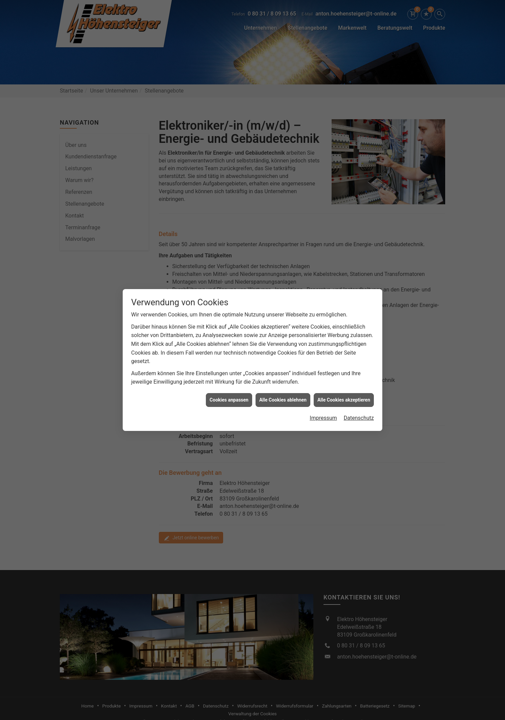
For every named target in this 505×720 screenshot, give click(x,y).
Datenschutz (359, 405)
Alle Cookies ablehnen (283, 386)
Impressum (323, 405)
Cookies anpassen (229, 386)
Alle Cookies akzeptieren (343, 386)
